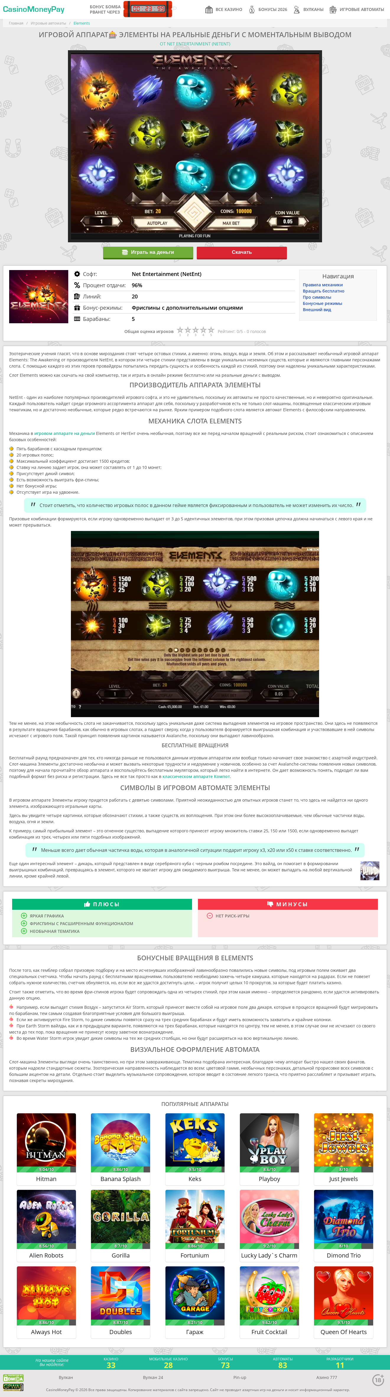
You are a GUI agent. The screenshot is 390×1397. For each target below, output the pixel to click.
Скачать (242, 252)
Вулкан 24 (153, 1377)
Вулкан (66, 1377)
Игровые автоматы (356, 9)
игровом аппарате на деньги (64, 433)
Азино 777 (326, 1377)
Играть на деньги (148, 252)
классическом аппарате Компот (196, 776)
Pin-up (239, 1377)
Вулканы (308, 9)
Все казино (223, 9)
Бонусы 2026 (267, 9)
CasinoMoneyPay (33, 9)
